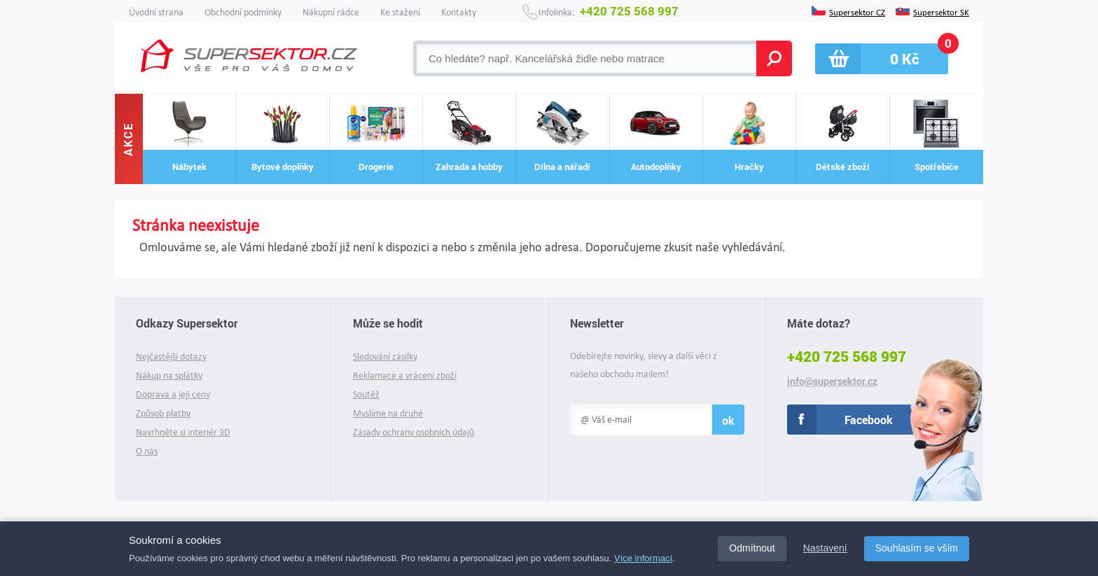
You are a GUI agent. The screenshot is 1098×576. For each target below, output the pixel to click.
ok (728, 420)
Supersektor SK (941, 11)
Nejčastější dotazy (171, 357)
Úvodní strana (156, 12)
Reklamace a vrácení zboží (405, 375)
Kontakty (458, 12)
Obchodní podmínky (243, 12)
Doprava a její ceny (173, 394)
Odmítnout (751, 548)
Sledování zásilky (385, 357)
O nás (147, 451)
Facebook (869, 419)
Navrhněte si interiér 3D (183, 432)
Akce (128, 138)
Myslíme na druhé (388, 413)
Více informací (643, 558)
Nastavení (825, 548)
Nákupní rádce (331, 12)
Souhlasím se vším (916, 548)
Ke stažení (400, 12)
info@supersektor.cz (832, 381)
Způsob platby (163, 413)
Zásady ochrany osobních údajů (413, 432)
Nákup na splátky (169, 375)
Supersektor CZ (857, 11)
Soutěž (366, 394)
